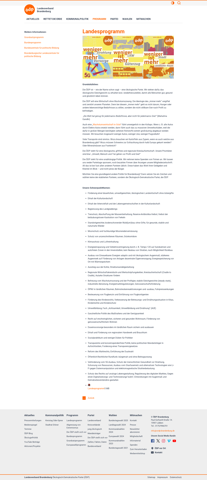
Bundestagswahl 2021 (118, 448)
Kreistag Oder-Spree (54, 420)
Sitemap (151, 477)
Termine (27, 429)
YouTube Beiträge (32, 442)
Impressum (162, 477)
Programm (99, 19)
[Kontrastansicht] (172, 3)
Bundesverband (94, 446)
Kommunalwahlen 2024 (116, 430)
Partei (114, 19)
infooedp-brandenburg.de (163, 431)
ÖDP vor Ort (158, 448)
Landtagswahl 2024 (117, 425)
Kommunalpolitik (77, 19)
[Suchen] (179, 3)
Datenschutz (176, 477)
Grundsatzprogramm (34, 37)
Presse (133, 425)
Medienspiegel (30, 425)
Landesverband (94, 420)
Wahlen (127, 19)
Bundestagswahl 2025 (118, 420)
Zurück (90, 398)
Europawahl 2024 (116, 436)
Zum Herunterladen (138, 449)
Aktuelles (32, 19)
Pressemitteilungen (32, 420)
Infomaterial (135, 440)
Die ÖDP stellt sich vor (76, 432)
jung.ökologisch (95, 429)
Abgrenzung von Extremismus (74, 426)
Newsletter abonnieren (135, 430)
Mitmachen (143, 19)
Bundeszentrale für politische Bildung (41, 48)
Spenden (133, 445)
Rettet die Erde (52, 19)
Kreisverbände (94, 425)
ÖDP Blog (28, 433)
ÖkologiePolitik (31, 437)
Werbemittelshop (137, 453)
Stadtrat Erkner (52, 425)
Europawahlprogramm (76, 445)
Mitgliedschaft (136, 436)
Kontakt (133, 420)
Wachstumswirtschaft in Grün (107, 124)
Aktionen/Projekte (32, 446)
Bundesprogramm (32, 42)
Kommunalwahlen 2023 (116, 442)
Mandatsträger (94, 433)
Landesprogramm (74, 420)
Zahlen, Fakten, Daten (97, 442)
